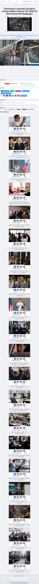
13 (21, 174)
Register (36, 1)
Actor (23, 318)
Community (30, 1)
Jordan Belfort (12, 102)
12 (21, 197)
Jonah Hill (13, 455)
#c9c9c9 (21, 109)
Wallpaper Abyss (17, 4)
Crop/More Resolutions (6, 93)
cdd (16, 83)
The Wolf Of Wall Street (19, 134)
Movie (21, 203)
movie (16, 102)
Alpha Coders (3, 1)
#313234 (19, 109)
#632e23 (25, 109)
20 (21, 243)
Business (23, 249)
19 (21, 151)
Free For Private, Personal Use (27, 83)
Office (23, 341)
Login (34, 1)
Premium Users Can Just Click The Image (19, 37)
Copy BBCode (23, 95)
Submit (25, 1)
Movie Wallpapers (23, 4)
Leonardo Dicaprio (6, 102)
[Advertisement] (19, 72)
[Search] (17, 1)
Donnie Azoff (17, 455)
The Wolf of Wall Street (21, 102)
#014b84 (23, 109)
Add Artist (7, 83)
